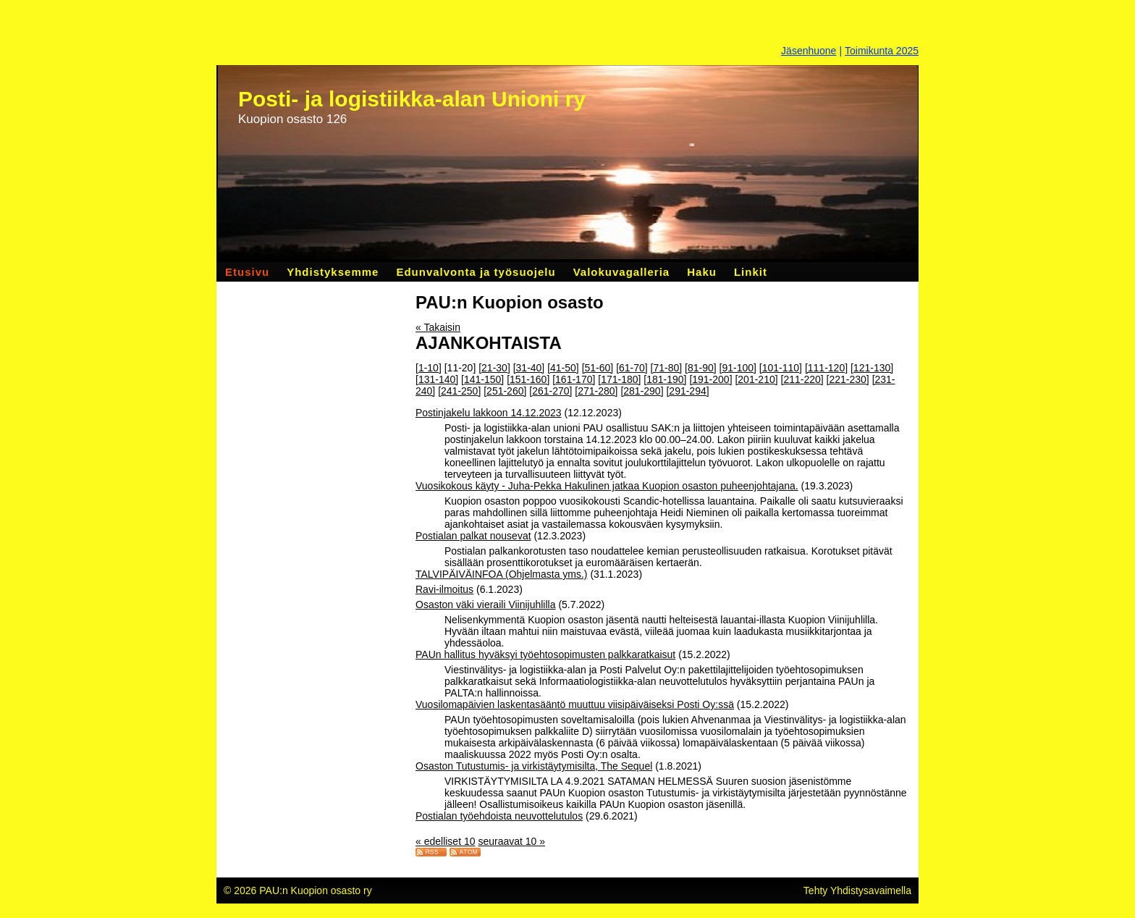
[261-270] (550, 391)
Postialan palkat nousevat (473, 536)
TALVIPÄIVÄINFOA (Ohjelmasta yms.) (501, 574)
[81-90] (701, 368)
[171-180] (619, 379)
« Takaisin (437, 327)
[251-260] (505, 391)
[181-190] (665, 379)
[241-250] (459, 391)
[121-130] (872, 368)
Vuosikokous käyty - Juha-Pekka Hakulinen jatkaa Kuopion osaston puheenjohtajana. (606, 486)
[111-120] (826, 368)
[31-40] (529, 368)
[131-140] (436, 379)
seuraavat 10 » (511, 841)
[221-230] (848, 379)
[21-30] (494, 368)
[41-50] (563, 368)
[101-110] (780, 368)
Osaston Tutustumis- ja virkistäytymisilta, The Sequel (533, 766)
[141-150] (482, 379)
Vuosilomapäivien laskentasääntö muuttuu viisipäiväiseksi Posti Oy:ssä (574, 704)
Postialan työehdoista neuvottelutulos (499, 816)
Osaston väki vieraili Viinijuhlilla (485, 604)
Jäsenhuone (808, 50)
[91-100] (738, 368)
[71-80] (667, 368)
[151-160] (528, 379)
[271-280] (596, 391)
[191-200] (710, 379)
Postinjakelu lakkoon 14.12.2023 (488, 412)
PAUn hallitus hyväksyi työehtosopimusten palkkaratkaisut (545, 654)
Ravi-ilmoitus (444, 589)
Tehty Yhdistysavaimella (857, 890)
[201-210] (756, 379)
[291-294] (687, 391)
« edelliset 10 (445, 841)
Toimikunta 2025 (882, 50)
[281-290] (641, 391)
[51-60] (598, 368)
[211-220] (802, 379)
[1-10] (428, 368)
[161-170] (573, 379)
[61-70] (632, 368)
